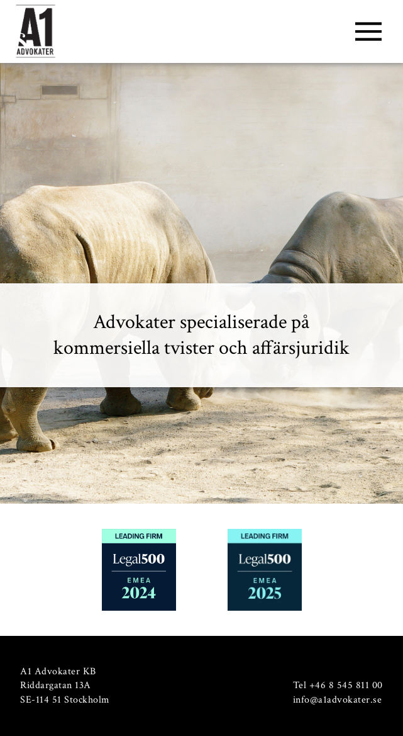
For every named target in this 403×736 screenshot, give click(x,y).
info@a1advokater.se (337, 699)
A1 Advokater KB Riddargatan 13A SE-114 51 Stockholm (65, 685)
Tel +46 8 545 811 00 (338, 685)
